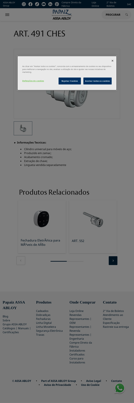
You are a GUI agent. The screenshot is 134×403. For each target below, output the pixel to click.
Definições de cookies (33, 81)
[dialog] (67, 73)
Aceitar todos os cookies (97, 81)
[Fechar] (112, 60)
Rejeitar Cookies (70, 81)
